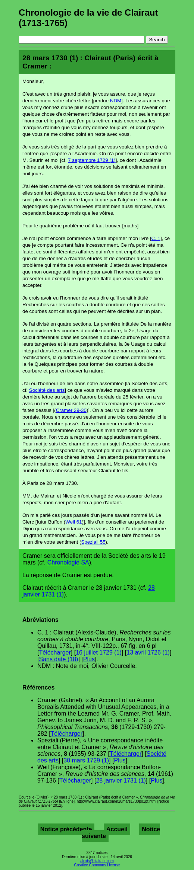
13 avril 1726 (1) (148, 652)
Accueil (117, 829)
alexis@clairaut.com (97, 861)
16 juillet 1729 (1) (99, 652)
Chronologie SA (68, 562)
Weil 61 (73, 522)
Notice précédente (66, 829)
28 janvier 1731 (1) (121, 780)
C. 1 (155, 238)
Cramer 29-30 (71, 410)
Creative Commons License (97, 865)
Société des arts (47, 390)
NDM (115, 100)
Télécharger (55, 652)
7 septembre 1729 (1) (91, 160)
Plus (89, 659)
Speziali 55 (93, 542)
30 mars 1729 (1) (86, 760)
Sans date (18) (58, 659)
